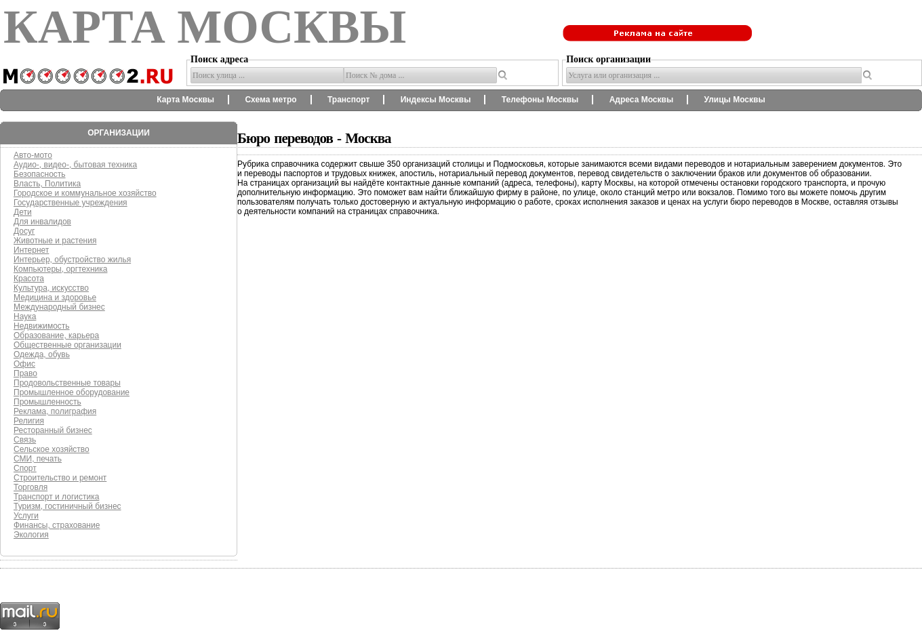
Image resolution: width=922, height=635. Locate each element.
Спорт (25, 468)
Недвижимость (42, 326)
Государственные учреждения (70, 202)
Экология (31, 534)
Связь (25, 440)
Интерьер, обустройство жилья (72, 259)
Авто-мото (33, 155)
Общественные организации (67, 345)
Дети (23, 212)
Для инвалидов (42, 221)
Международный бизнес (59, 307)
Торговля (30, 487)
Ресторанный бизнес (53, 430)
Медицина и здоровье (55, 297)
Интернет (31, 250)
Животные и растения (55, 240)
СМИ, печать (38, 459)
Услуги (26, 515)
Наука (25, 316)
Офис (24, 364)
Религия (29, 421)
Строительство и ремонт (60, 478)
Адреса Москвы (641, 99)
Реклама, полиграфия (55, 411)
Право (25, 373)
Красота (29, 278)
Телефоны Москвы (540, 99)
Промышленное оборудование (71, 392)
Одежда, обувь (42, 354)
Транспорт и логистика (56, 496)
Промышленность (47, 402)
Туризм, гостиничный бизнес (67, 506)
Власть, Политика (47, 183)
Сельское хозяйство (51, 449)
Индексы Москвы (436, 99)
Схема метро (270, 99)
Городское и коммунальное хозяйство (85, 193)
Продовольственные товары (67, 383)
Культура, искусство (51, 288)
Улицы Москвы (734, 99)
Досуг (24, 231)
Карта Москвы (185, 99)
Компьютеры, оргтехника (60, 269)
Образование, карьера (56, 335)
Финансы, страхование (57, 525)
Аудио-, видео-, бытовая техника (75, 164)
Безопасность (40, 174)
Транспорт (348, 99)
